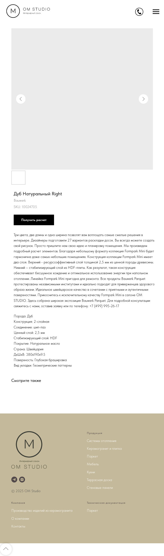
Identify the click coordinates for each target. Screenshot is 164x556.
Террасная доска (99, 480)
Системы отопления (101, 441)
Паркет (92, 456)
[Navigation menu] (156, 11)
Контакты (18, 526)
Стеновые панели (100, 488)
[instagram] (22, 479)
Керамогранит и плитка (104, 448)
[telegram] (14, 479)
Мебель (93, 464)
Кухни (91, 472)
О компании (20, 518)
